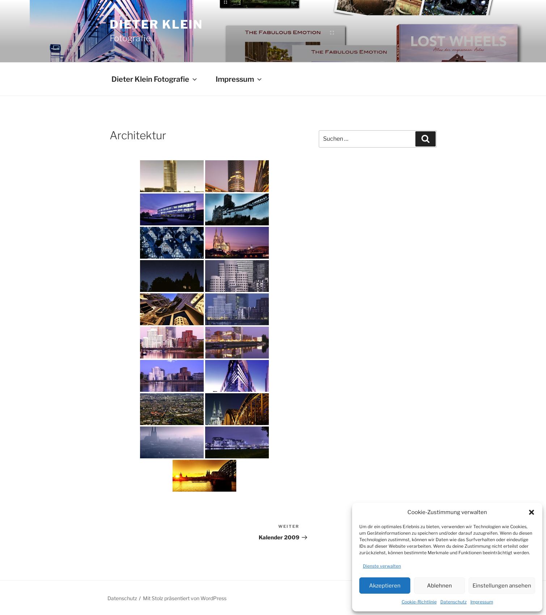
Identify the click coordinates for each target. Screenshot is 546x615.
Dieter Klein (156, 24)
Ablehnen (439, 585)
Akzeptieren (385, 585)
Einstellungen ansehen (502, 585)
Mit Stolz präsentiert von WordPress (185, 598)
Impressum (481, 602)
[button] (531, 512)
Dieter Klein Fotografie (154, 79)
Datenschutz (453, 602)
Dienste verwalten (382, 566)
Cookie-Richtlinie (419, 602)
